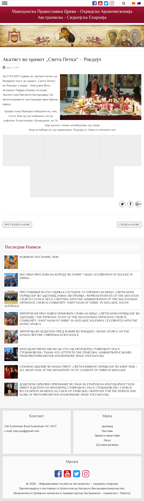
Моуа (107, 440)
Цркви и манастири (107, 435)
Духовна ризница (107, 444)
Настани (107, 431)
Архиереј (107, 426)
